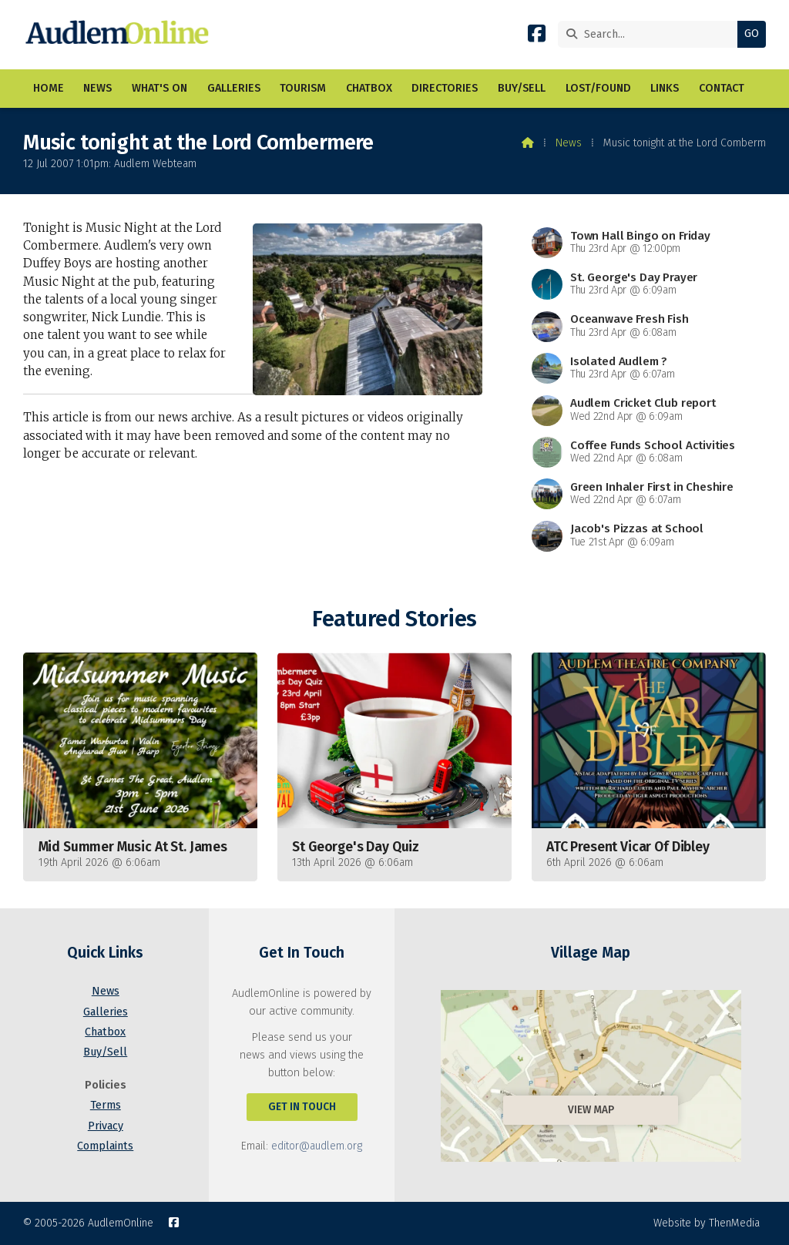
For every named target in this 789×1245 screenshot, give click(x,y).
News (569, 142)
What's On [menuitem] (159, 88)
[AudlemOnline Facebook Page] (537, 36)
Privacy (105, 1126)
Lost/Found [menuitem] (598, 88)
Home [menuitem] (48, 88)
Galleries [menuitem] (233, 88)
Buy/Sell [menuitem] (522, 88)
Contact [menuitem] (721, 88)
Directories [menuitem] (444, 88)
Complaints (105, 1146)
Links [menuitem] (664, 88)
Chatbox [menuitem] (369, 88)
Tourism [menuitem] (303, 88)
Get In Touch (302, 1106)
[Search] (651, 34)
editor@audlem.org (316, 1146)
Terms (105, 1105)
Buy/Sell (105, 1052)
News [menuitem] (97, 88)
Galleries (105, 1011)
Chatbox (105, 1032)
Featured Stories (394, 619)
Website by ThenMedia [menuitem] (706, 1223)
